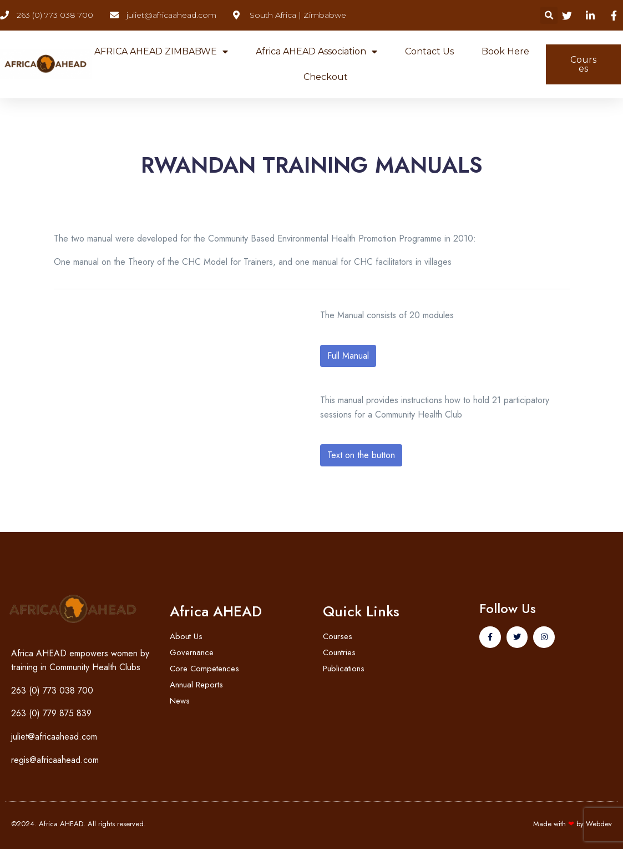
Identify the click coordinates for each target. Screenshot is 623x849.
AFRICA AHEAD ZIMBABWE (161, 52)
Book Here (505, 51)
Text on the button (361, 455)
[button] (549, 15)
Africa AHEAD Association (316, 52)
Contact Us (429, 51)
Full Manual (348, 355)
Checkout (325, 77)
